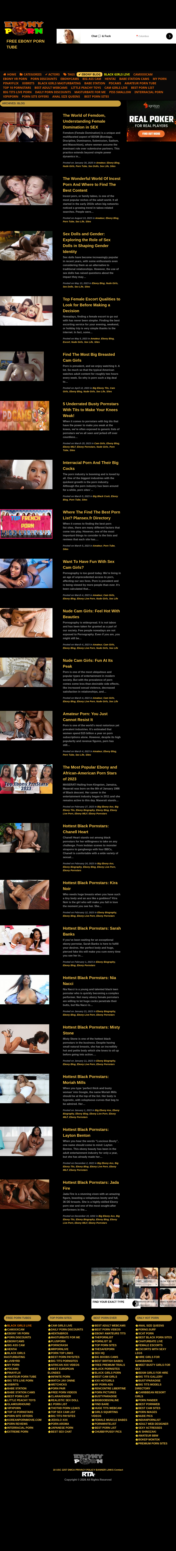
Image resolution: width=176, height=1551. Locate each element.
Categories (33, 74)
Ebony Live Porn (86, 598)
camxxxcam (143, 74)
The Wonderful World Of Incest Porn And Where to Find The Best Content (91, 184)
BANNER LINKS (105, 1469)
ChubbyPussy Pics (108, 1431)
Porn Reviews (17, 1423)
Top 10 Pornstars (17, 88)
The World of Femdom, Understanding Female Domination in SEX (84, 121)
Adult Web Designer (153, 1423)
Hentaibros (59, 1333)
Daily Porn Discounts (53, 92)
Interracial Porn (149, 92)
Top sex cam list (63, 1412)
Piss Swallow (120, 92)
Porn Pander (148, 1400)
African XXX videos (65, 1365)
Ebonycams (70, 79)
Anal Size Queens (66, 96)
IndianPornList (149, 1420)
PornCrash (59, 1345)
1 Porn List (59, 1404)
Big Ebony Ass (105, 806)
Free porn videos (64, 1392)
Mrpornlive (60, 1349)
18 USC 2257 (60, 1469)
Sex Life (104, 166)
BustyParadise (106, 1396)
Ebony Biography (85, 810)
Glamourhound (18, 1404)
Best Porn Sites (96, 96)
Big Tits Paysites (63, 1416)
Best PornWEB (149, 1404)
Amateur (100, 162)
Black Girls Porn (108, 1372)
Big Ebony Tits (101, 388)
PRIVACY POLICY (85, 1469)
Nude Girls (68, 166)
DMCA (71, 1469)
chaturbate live (150, 1341)
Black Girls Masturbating (59, 83)
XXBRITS (28, 83)
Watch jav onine (63, 1380)
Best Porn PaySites (65, 1357)
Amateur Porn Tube (140, 83)
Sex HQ (99, 1353)
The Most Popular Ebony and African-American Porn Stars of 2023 (90, 773)
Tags (71, 74)
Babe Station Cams (134, 79)
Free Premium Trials (110, 1365)
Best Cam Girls (106, 1376)
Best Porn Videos (108, 1329)
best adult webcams (50, 88)
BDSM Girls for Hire (153, 1372)
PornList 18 (103, 1341)
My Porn (160, 79)
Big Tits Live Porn (17, 92)
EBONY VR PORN (15, 79)
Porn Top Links (62, 1353)
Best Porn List (142, 88)
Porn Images (147, 1412)
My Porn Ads (104, 1384)
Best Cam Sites (149, 1408)
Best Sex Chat (61, 1431)
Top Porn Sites (106, 1345)
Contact (118, 1469)
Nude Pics (145, 1416)
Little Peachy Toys (86, 88)
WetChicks (59, 1384)
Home (11, 74)
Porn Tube (81, 166)
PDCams (115, 83)
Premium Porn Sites (152, 1443)
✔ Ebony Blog (89, 74)
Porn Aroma (60, 1423)
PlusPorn (58, 1341)
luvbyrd (13, 1361)
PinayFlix (11, 83)
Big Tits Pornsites (64, 1361)
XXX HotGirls (104, 1380)
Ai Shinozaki (147, 1431)
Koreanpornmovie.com (24, 1420)
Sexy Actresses (150, 1427)
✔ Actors (52, 74)
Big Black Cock (101, 496)
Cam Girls (99, 443)
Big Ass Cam (92, 79)
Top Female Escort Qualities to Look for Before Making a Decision (91, 305)
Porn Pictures (105, 1392)
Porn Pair (58, 1388)
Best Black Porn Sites (155, 1337)
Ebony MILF (69, 447)
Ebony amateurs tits (110, 1333)
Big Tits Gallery (150, 1376)
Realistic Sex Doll (65, 1400)
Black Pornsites (107, 1368)
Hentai (110, 79)
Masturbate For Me (90, 92)
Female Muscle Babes (111, 1420)
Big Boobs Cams (106, 1357)
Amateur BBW (148, 1435)
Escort (66, 342)
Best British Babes (109, 1361)
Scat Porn (146, 1333)
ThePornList (104, 1337)
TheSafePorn (104, 1349)
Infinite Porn (60, 1376)
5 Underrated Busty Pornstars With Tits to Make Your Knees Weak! (91, 410)
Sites (112, 166)
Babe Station (94, 83)
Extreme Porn (17, 1431)
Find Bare (102, 1404)
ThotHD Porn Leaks (65, 1408)
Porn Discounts (44, 79)
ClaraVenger (61, 1396)
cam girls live (116, 88)
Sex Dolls (93, 166)
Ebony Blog (113, 162)
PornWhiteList (105, 1423)
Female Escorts (150, 1345)
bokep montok (149, 1439)
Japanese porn (62, 1427)
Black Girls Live (19, 1325)
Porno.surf (147, 1329)
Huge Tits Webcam (108, 1408)
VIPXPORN (10, 96)
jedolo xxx (59, 1420)
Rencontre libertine (110, 1388)
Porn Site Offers (35, 96)
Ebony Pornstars (86, 447)
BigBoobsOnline (107, 1400)
